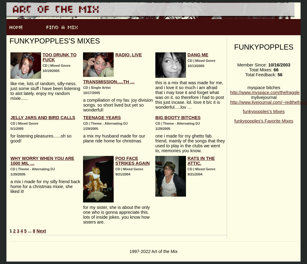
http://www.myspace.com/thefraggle (265, 92)
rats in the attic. (201, 161)
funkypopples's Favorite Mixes (263, 121)
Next (41, 230)
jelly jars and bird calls (42, 117)
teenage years (102, 117)
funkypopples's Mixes (264, 111)
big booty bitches (178, 117)
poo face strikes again (132, 161)
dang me (198, 54)
